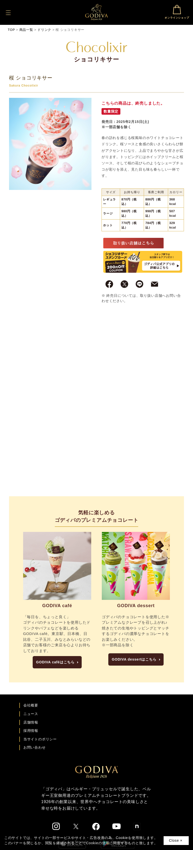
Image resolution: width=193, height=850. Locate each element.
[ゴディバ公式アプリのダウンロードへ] (142, 261)
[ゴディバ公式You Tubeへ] (116, 826)
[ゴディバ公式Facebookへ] (96, 826)
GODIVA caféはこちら (55, 662)
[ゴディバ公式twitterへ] (76, 826)
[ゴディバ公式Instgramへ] (56, 826)
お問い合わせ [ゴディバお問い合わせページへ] (34, 747)
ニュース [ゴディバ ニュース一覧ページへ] (30, 714)
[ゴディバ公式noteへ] (137, 826)
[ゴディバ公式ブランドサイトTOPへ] (96, 772)
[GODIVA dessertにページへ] (136, 566)
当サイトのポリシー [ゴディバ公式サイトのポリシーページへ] (40, 739)
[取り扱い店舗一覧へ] (133, 243)
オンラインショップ (177, 12)
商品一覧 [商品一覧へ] (26, 30)
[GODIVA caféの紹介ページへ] (57, 566)
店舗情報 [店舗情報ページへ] (30, 722)
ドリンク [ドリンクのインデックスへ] (44, 30)
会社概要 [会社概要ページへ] (30, 705)
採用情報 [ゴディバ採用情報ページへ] (30, 731)
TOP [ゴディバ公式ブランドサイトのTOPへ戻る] (11, 30)
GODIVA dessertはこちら (134, 659)
